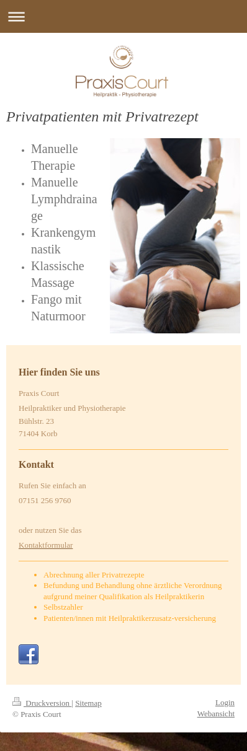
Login (225, 702)
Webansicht (216, 713)
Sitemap (88, 703)
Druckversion (41, 703)
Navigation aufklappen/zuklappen (123, 16)
